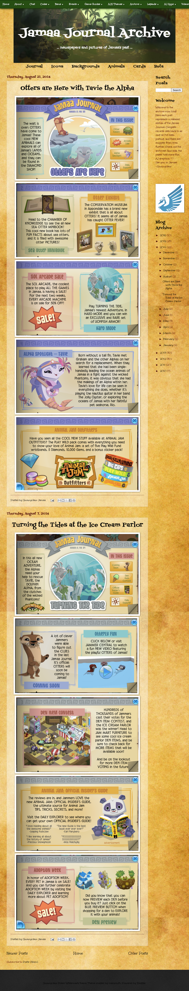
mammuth (115, 983)
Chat (32, 4)
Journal (34, 66)
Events (74, 4)
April (166, 327)
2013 (163, 353)
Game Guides (94, 4)
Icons (57, 66)
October (168, 264)
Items (59, 4)
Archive (136, 4)
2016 (163, 235)
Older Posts (138, 953)
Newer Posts (17, 953)
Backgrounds (85, 66)
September (169, 270)
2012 (163, 359)
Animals (116, 66)
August (168, 276)
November (169, 258)
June (166, 315)
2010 (163, 371)
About (19, 4)
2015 (163, 241)
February (169, 339)
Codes (45, 4)
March (167, 333)
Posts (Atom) (30, 962)
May (166, 321)
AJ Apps (170, 4)
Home (6, 4)
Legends (153, 4)
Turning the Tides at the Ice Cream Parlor (77, 525)
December (169, 252)
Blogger (141, 983)
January (168, 345)
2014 (163, 247)
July (166, 309)
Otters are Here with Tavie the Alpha (77, 88)
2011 (163, 365)
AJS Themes (116, 4)
